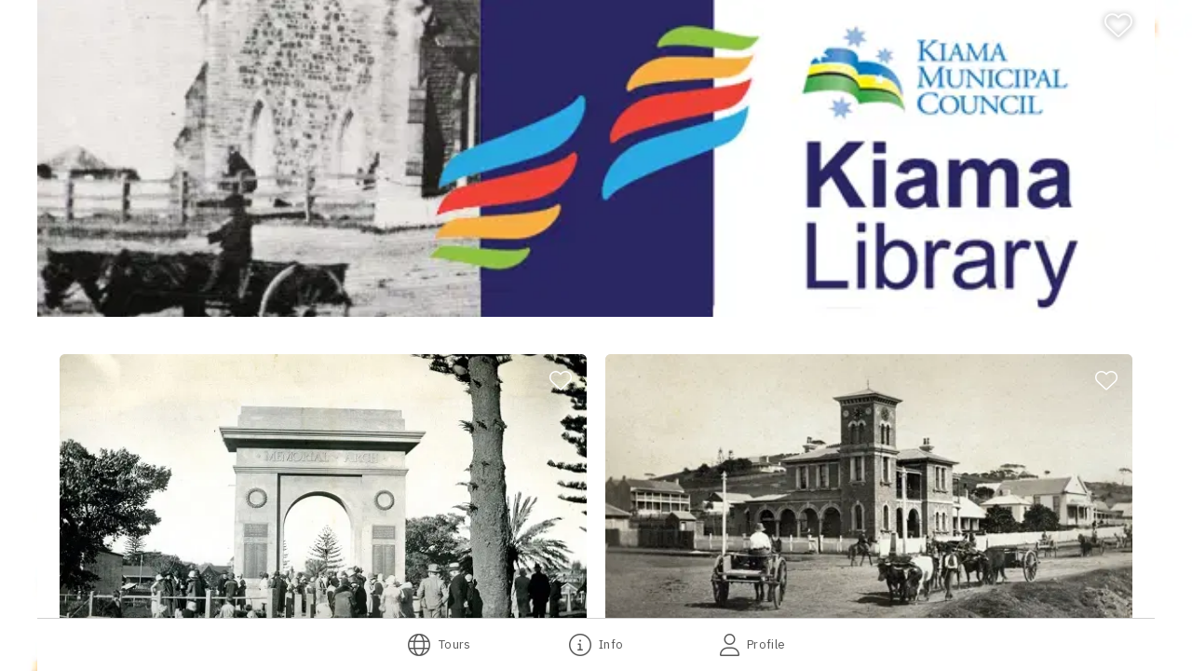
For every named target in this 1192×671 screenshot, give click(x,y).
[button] (323, 502)
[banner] (596, 158)
